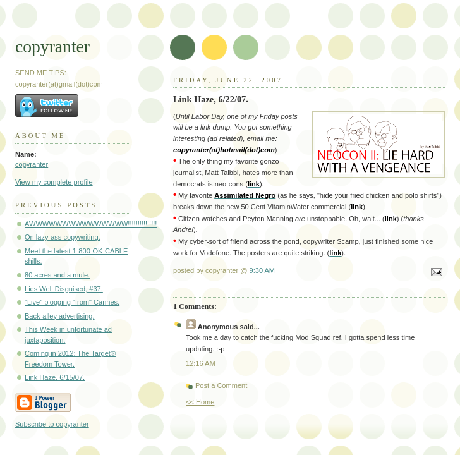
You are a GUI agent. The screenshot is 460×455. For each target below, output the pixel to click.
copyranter (52, 46)
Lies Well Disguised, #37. (64, 289)
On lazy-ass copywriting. (62, 237)
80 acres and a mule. (57, 275)
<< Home (200, 402)
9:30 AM (262, 270)
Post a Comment (221, 385)
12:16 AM (200, 363)
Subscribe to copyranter (52, 424)
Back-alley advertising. (60, 316)
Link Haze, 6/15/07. (55, 377)
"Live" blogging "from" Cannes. (72, 302)
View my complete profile (54, 182)
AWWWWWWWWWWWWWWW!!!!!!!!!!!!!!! (91, 224)
